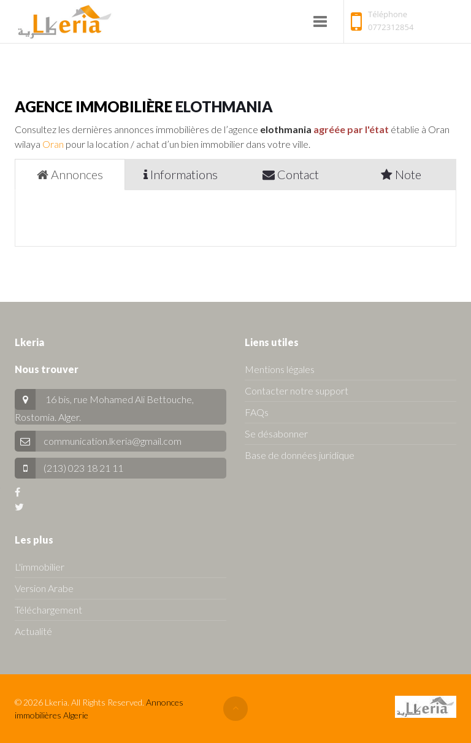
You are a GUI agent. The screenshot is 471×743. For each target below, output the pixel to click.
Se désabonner (276, 433)
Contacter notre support (296, 390)
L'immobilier (39, 566)
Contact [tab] (290, 174)
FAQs (257, 412)
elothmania (224, 106)
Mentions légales (280, 369)
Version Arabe (44, 588)
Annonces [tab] (70, 174)
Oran (53, 144)
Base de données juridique (299, 455)
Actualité (33, 631)
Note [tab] (401, 174)
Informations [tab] (181, 174)
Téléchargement (48, 609)
